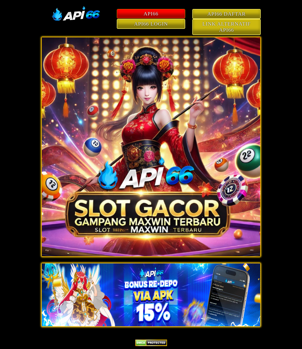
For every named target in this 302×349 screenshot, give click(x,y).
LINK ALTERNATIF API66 (226, 27)
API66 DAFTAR (226, 14)
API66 (151, 14)
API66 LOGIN (151, 24)
